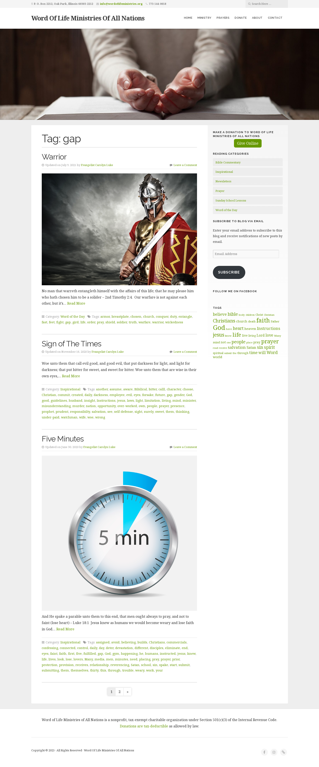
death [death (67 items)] (252, 321)
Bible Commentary (228, 162)
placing (144, 659)
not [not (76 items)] (223, 342)
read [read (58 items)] (215, 347)
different (141, 648)
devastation (124, 648)
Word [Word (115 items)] (272, 352)
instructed (168, 653)
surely (149, 412)
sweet (159, 412)
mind (176, 400)
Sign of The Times (71, 343)
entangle (185, 316)
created (77, 395)
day (101, 648)
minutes (121, 659)
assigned (103, 642)
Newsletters (223, 181)
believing (128, 642)
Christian (49, 395)
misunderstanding (56, 406)
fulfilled (90, 653)
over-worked (127, 406)
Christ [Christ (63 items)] (259, 315)
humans (151, 653)
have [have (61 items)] (229, 329)
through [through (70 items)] (242, 353)
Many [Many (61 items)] (277, 335)
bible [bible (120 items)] (233, 314)
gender (179, 395)
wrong (100, 417)
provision (66, 665)
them (170, 412)
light (139, 400)
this (103, 670)
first (71, 653)
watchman (69, 417)
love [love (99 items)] (269, 335)
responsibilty (80, 412)
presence (177, 406)
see (109, 412)
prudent (62, 412)
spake (163, 665)
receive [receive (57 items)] (223, 347)
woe (90, 417)
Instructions (106, 400)
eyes (137, 395)
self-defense (123, 412)
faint (53, 653)
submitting (50, 670)
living (166, 400)
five (79, 653)
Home (188, 17)
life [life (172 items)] (236, 334)
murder (78, 406)
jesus (121, 400)
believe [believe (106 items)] (220, 314)
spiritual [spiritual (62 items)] (218, 353)
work (150, 670)
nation (91, 406)
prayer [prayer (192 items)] (270, 341)
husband (75, 400)
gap (68, 322)
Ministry (204, 17)
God (189, 395)
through (114, 670)
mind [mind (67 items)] (216, 342)
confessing (50, 648)
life (82, 322)
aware (128, 389)
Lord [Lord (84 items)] (261, 335)
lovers (78, 659)
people (152, 406)
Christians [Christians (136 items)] (224, 320)
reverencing (119, 665)
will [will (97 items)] (262, 352)
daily (88, 395)
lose (69, 659)
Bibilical (140, 389)
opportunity (107, 406)
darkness (101, 395)
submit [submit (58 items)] (228, 353)
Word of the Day (72, 316)
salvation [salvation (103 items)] (237, 347)
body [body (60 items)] (242, 314)
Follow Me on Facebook (235, 291)
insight (89, 400)
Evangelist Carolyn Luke (97, 165)
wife (82, 417)
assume (116, 389)
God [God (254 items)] (219, 327)
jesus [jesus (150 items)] (218, 334)
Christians (157, 642)
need (133, 659)
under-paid (50, 417)
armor (105, 316)
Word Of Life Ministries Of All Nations (87, 18)
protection (49, 665)
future (160, 395)
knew (191, 653)
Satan (135, 665)
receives (81, 665)
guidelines (59, 400)
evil (129, 395)
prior (176, 659)
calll (162, 389)
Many (89, 659)
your (159, 670)
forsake (148, 395)
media (99, 659)
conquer (162, 316)
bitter (153, 389)
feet (52, 322)
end (185, 648)
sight (138, 412)
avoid (115, 642)
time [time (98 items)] (253, 352)
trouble (128, 670)
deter (110, 648)
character (174, 389)
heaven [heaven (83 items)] (250, 328)
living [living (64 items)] (252, 335)
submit (184, 665)
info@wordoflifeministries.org (121, 4)
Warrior (54, 156)
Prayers (223, 17)
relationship (99, 665)
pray (100, 322)
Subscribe (229, 272)
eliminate (172, 648)
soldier (122, 322)
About (257, 17)
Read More (76, 303)
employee (117, 395)
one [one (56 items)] (229, 342)
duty (173, 316)
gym (115, 653)
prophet (48, 412)
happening (129, 653)
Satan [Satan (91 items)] (251, 347)
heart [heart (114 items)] (238, 328)
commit (64, 395)
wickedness (174, 322)
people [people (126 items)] (239, 342)
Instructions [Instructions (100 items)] (268, 328)
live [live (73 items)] (245, 335)
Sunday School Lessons (230, 200)
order (91, 322)
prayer (164, 406)
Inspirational (70, 389)
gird (75, 322)
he (141, 653)
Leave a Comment (185, 165)
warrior (158, 322)
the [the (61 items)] (235, 353)
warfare (144, 322)
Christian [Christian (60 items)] (269, 314)
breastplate (120, 316)
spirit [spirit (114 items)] (269, 347)
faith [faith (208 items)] (263, 320)
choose (188, 389)
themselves (79, 670)
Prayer (219, 191)
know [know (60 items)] (228, 335)
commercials (177, 642)
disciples (156, 648)
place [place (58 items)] (249, 342)
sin (155, 665)
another (102, 389)
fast (44, 322)
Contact (275, 17)
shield (110, 322)
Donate (241, 17)
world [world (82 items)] (217, 357)
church (148, 316)
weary (139, 670)
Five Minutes (63, 438)
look (60, 659)
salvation (99, 412)
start (173, 665)
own (142, 406)
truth (133, 322)
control (82, 648)
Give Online (248, 143)
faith (62, 653)
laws (130, 400)
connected (67, 648)
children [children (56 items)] (250, 314)
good (45, 400)
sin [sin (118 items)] (260, 347)
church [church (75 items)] (241, 321)
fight (59, 322)
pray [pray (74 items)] (256, 342)
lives (52, 659)
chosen (135, 316)
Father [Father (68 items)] (275, 321)
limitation (152, 400)
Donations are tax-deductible (144, 726)
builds (142, 642)
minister (189, 400)
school (146, 665)
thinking (182, 412)
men (109, 659)
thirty (94, 670)
